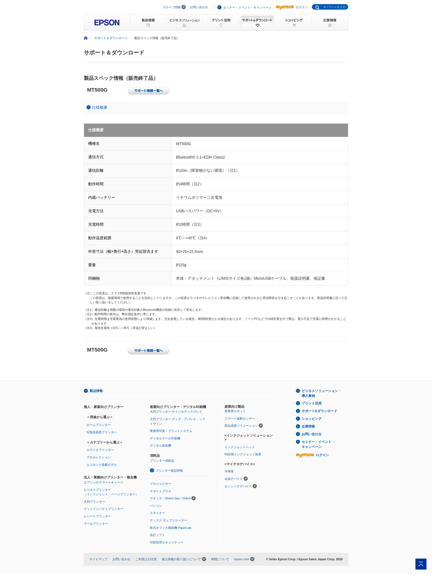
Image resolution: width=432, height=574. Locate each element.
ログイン (292, 7)
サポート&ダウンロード (319, 411)
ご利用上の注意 (146, 559)
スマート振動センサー (240, 418)
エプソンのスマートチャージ (103, 482)
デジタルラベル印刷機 (165, 438)
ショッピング (312, 419)
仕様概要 (99, 107)
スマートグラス (160, 491)
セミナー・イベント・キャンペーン (247, 7)
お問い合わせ (199, 7)
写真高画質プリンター (102, 432)
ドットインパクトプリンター (103, 508)
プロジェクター (160, 483)
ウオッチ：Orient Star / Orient (170, 498)
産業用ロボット (235, 411)
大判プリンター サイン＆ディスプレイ (176, 411)
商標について (220, 559)
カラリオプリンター (100, 449)
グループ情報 (172, 7)
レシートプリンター (97, 516)
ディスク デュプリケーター (168, 520)
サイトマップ (98, 559)
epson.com (241, 559)
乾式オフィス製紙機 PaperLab (170, 527)
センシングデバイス (238, 486)
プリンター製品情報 (169, 470)
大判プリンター (94, 501)
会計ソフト (157, 535)
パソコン (156, 505)
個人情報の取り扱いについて (181, 559)
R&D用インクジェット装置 (243, 454)
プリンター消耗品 (162, 460)
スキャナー (157, 513)
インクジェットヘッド (240, 447)
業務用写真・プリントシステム (171, 430)
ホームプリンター (99, 424)
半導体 (229, 471)
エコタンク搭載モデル (102, 464)
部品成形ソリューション (241, 425)
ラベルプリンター (96, 523)
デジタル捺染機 (160, 445)
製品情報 (96, 391)
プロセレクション (99, 457)
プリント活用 (312, 403)
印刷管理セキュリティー (166, 542)
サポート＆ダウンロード (111, 38)
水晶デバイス (234, 478)
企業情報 (308, 426)
